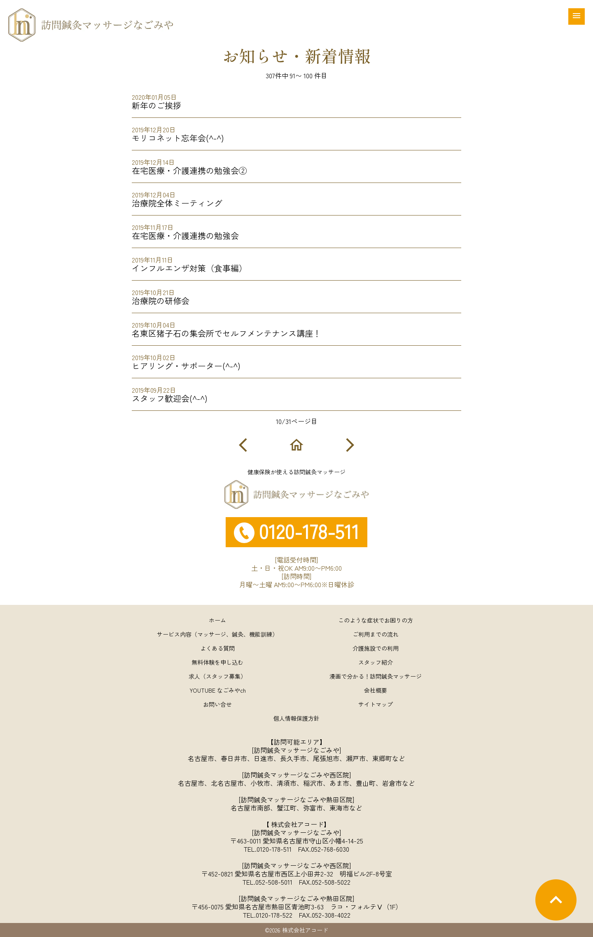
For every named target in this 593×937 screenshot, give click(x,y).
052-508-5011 (273, 882)
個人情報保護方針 (296, 718)
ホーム (217, 620)
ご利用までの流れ (376, 634)
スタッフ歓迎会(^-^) (296, 392)
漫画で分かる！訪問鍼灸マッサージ (375, 676)
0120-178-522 (274, 915)
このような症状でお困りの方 (375, 620)
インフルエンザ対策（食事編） (296, 262)
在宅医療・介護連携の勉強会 (296, 229)
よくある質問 (217, 648)
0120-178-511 (274, 849)
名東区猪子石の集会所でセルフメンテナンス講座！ (296, 327)
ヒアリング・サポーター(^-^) (296, 359)
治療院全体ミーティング (296, 197)
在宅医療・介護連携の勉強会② (296, 164)
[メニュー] (576, 16)
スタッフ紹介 (375, 662)
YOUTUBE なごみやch (217, 690)
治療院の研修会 (296, 294)
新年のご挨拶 (296, 99)
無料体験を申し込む (217, 662)
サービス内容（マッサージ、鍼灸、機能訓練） (217, 634)
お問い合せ (217, 704)
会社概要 (375, 690)
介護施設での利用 (376, 648)
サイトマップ (375, 704)
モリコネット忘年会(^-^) (296, 131)
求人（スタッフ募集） (217, 676)
